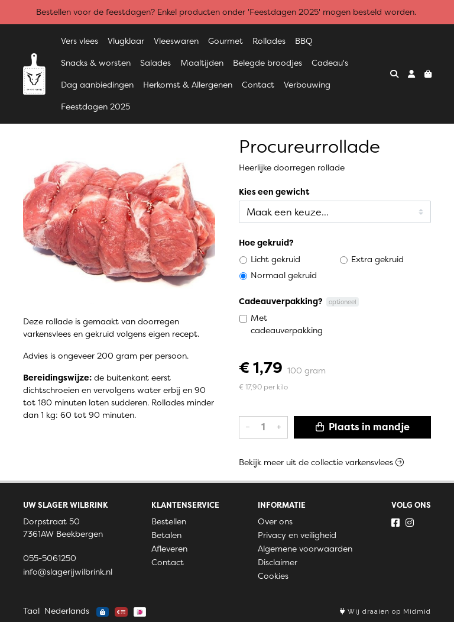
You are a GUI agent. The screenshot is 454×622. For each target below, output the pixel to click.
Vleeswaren (176, 41)
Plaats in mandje (363, 427)
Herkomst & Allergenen (187, 84)
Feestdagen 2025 (95, 106)
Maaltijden (201, 62)
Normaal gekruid (284, 275)
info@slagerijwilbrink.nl (67, 571)
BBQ (304, 41)
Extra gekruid (377, 259)
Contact (258, 84)
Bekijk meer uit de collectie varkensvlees (321, 462)
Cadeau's (330, 62)
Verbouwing (307, 84)
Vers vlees (79, 41)
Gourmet (225, 41)
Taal (31, 610)
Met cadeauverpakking (287, 324)
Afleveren (169, 548)
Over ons (275, 521)
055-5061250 (49, 558)
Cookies (273, 576)
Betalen (166, 535)
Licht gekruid (275, 259)
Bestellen (168, 521)
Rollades (269, 41)
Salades (155, 62)
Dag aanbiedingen (97, 84)
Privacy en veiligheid (297, 535)
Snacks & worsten (96, 62)
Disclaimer (277, 562)
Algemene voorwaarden (305, 548)
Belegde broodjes (267, 62)
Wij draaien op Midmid (385, 611)
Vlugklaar (126, 41)
